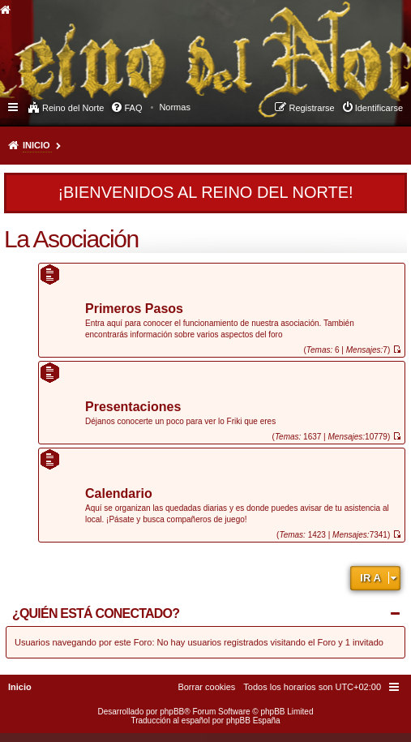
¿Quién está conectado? (95, 613)
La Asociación (71, 238)
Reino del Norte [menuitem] (73, 108)
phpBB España (253, 720)
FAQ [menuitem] (133, 108)
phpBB (172, 711)
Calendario (118, 494)
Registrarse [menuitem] (311, 108)
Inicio (36, 145)
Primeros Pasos (134, 309)
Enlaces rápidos (14, 106)
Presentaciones (133, 407)
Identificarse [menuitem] (379, 108)
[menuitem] (175, 107)
